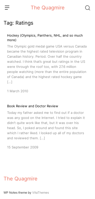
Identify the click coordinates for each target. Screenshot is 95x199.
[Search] (87, 7)
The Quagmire (48, 8)
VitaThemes (40, 192)
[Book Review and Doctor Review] (47, 126)
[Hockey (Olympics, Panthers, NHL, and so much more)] (47, 63)
